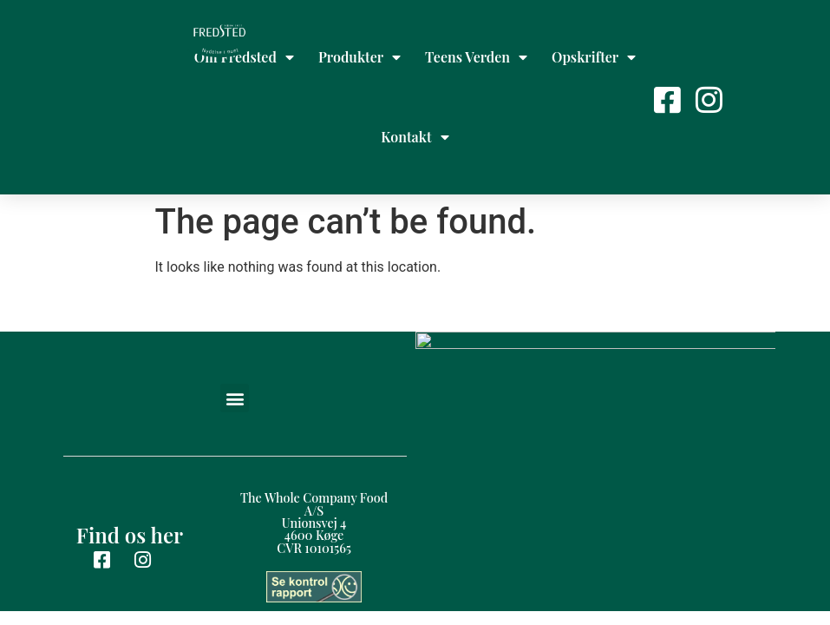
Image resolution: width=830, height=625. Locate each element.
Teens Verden (476, 57)
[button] (234, 318)
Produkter (359, 57)
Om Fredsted (244, 57)
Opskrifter (594, 57)
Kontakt (414, 137)
